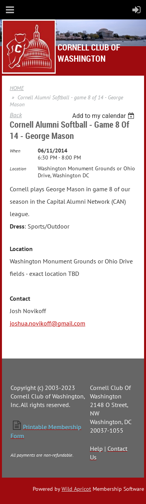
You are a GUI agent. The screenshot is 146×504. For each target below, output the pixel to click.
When (15, 151)
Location (18, 168)
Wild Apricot (76, 488)
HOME (17, 88)
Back (16, 115)
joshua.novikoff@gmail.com (47, 323)
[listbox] (104, 116)
